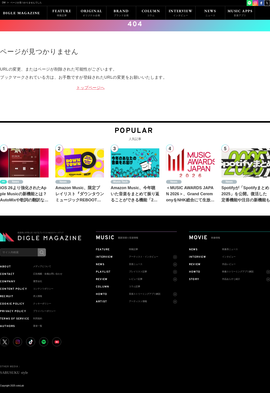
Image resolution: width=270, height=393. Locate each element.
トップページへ (90, 87)
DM (4, 2)
